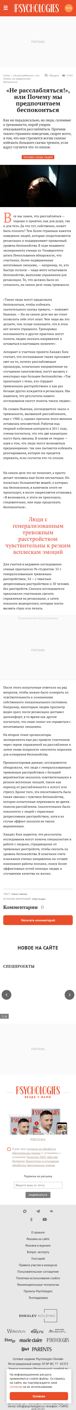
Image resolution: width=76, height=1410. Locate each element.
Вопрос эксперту (38, 1252)
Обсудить (51, 75)
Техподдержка (38, 1298)
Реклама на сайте (38, 1239)
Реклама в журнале (38, 1245)
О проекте (38, 1232)
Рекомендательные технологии (38, 1285)
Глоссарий (38, 1258)
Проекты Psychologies (38, 1291)
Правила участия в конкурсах (38, 1265)
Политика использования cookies (38, 1278)
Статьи (6, 75)
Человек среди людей (38, 157)
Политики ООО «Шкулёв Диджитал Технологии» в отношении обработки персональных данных (35, 1161)
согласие (16, 1386)
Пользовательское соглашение (38, 1272)
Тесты (69, 8)
